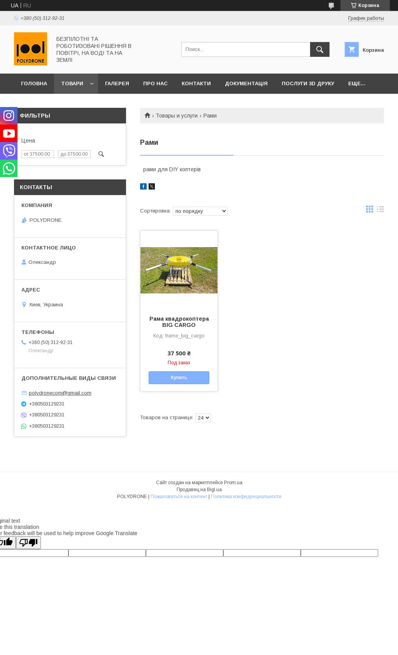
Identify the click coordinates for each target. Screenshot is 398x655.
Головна (34, 83)
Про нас (155, 83)
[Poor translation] (28, 542)
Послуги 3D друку (308, 83)
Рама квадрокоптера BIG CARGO (179, 322)
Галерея (117, 83)
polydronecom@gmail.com (60, 393)
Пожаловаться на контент (179, 496)
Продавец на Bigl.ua (199, 489)
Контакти (196, 83)
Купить (179, 377)
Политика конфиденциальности (246, 496)
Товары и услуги (177, 115)
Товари (72, 83)
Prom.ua (233, 482)
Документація (246, 83)
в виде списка (380, 210)
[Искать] (320, 49)
